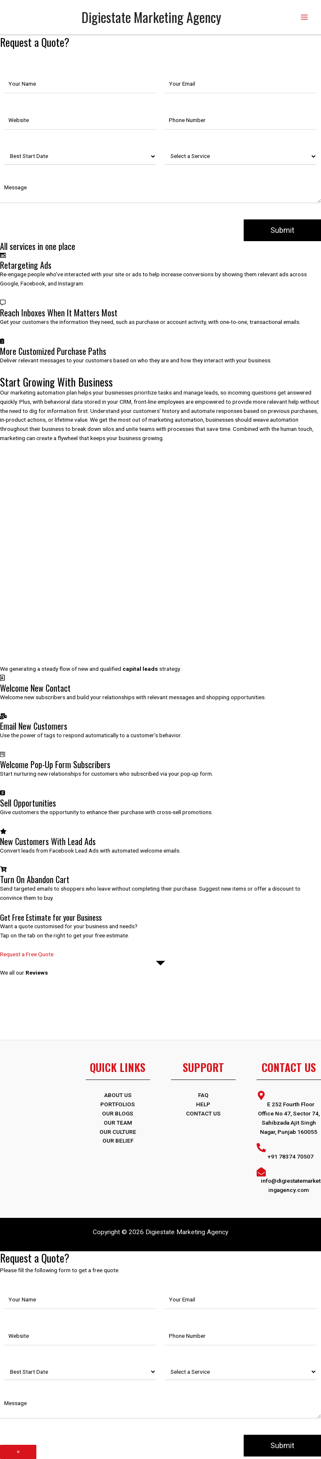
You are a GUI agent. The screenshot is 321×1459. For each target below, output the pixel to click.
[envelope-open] (289, 1180)
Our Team (118, 1122)
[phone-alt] (289, 1151)
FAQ (203, 1095)
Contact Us (203, 1113)
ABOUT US (118, 1095)
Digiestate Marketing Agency (151, 17)
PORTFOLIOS (117, 1104)
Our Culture (117, 1131)
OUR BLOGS (117, 1113)
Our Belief (117, 1140)
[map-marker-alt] (289, 1113)
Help (203, 1104)
